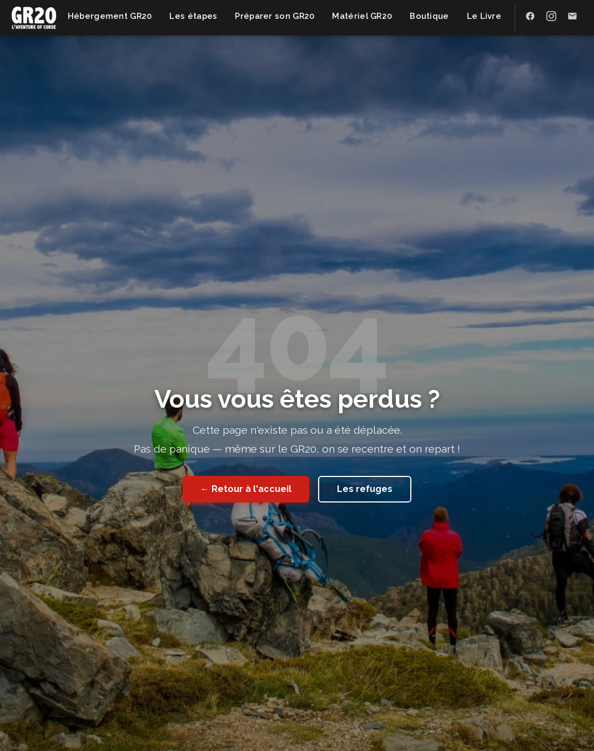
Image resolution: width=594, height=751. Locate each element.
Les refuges (364, 489)
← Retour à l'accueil (245, 489)
